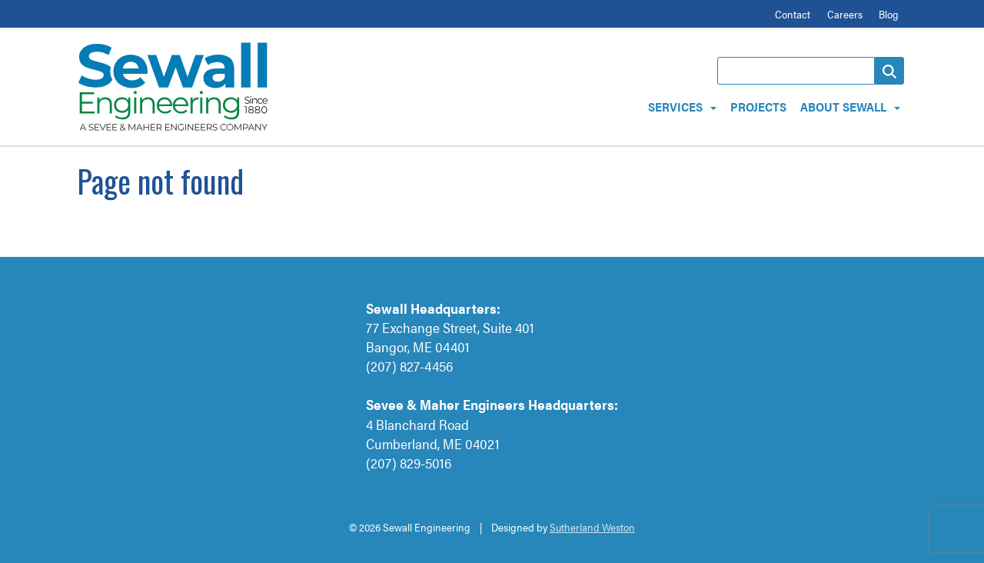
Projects (758, 106)
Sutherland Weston (592, 527)
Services (675, 106)
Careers (845, 14)
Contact (792, 14)
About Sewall (843, 106)
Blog (889, 14)
